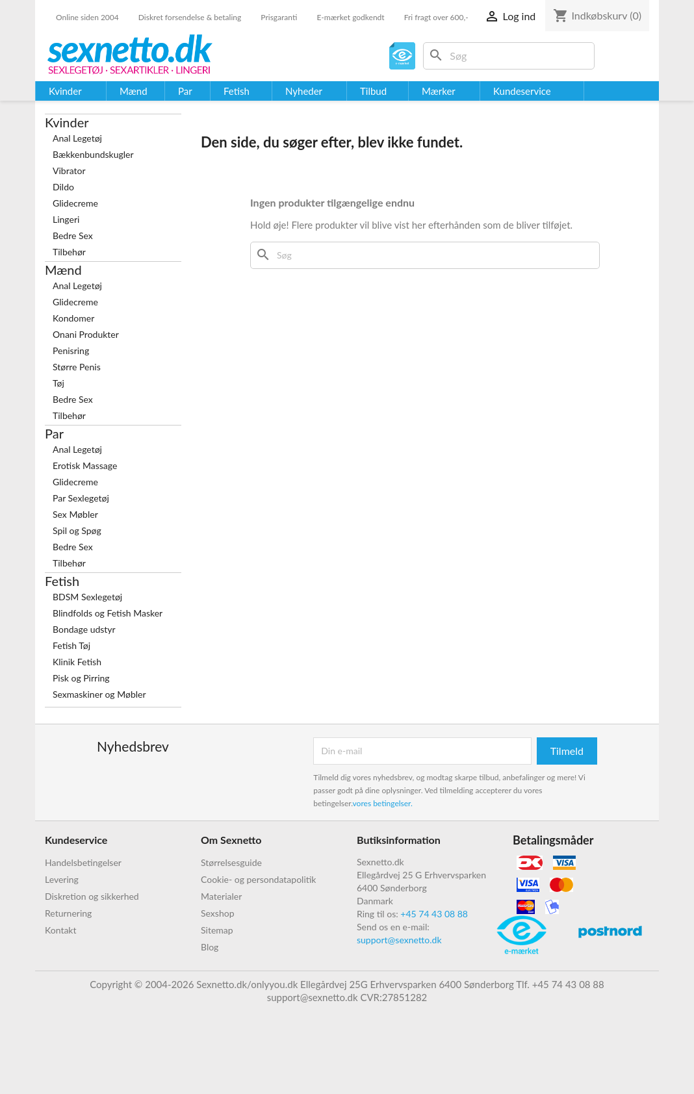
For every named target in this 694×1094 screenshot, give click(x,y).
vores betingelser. (383, 803)
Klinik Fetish (77, 661)
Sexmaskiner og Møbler (99, 694)
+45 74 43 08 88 (434, 913)
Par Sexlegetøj (81, 497)
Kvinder (67, 122)
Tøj (58, 382)
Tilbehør (69, 251)
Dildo (63, 186)
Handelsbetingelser (83, 862)
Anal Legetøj (77, 138)
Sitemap (217, 929)
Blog (209, 946)
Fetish (62, 580)
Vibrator (69, 170)
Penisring (71, 350)
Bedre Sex (73, 235)
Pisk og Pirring (81, 677)
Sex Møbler (75, 514)
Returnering (68, 913)
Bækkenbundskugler (93, 154)
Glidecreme (75, 203)
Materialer (221, 896)
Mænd (63, 269)
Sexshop (218, 913)
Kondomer (73, 318)
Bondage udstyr (84, 629)
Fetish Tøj (71, 645)
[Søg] (509, 56)
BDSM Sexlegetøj (87, 596)
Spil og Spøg (77, 530)
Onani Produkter (86, 334)
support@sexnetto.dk (399, 939)
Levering (62, 879)
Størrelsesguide (231, 862)
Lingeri (66, 219)
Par (54, 433)
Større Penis (77, 366)
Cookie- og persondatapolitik (258, 879)
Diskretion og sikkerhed (92, 896)
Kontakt (61, 929)
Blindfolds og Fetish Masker (107, 612)
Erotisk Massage (85, 465)
